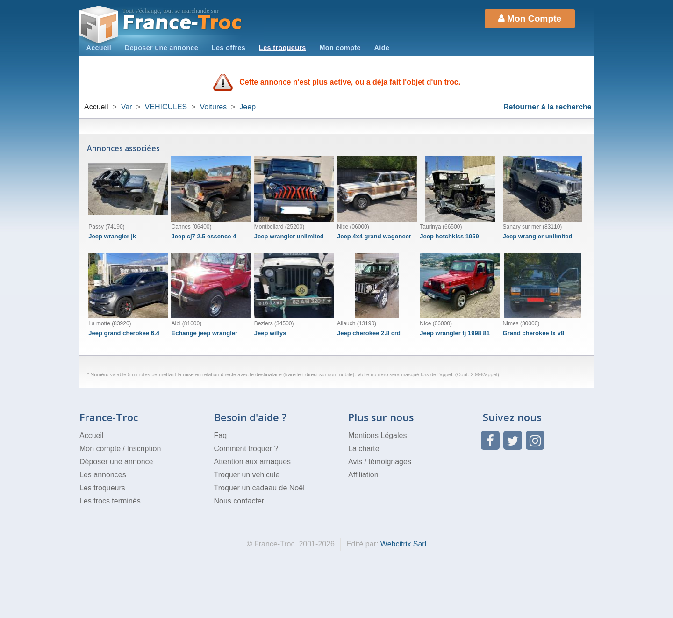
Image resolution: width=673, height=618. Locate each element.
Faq (220, 435)
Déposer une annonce (116, 462)
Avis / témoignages (379, 462)
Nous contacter (239, 501)
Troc (182, 22)
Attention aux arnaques (252, 462)
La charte (363, 449)
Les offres (228, 47)
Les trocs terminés (110, 501)
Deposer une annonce (161, 47)
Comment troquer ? (246, 449)
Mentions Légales (377, 435)
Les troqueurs (282, 47)
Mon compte (339, 47)
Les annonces (102, 475)
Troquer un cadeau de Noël (259, 488)
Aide (382, 47)
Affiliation (363, 475)
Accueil (98, 47)
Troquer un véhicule (247, 475)
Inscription (144, 449)
